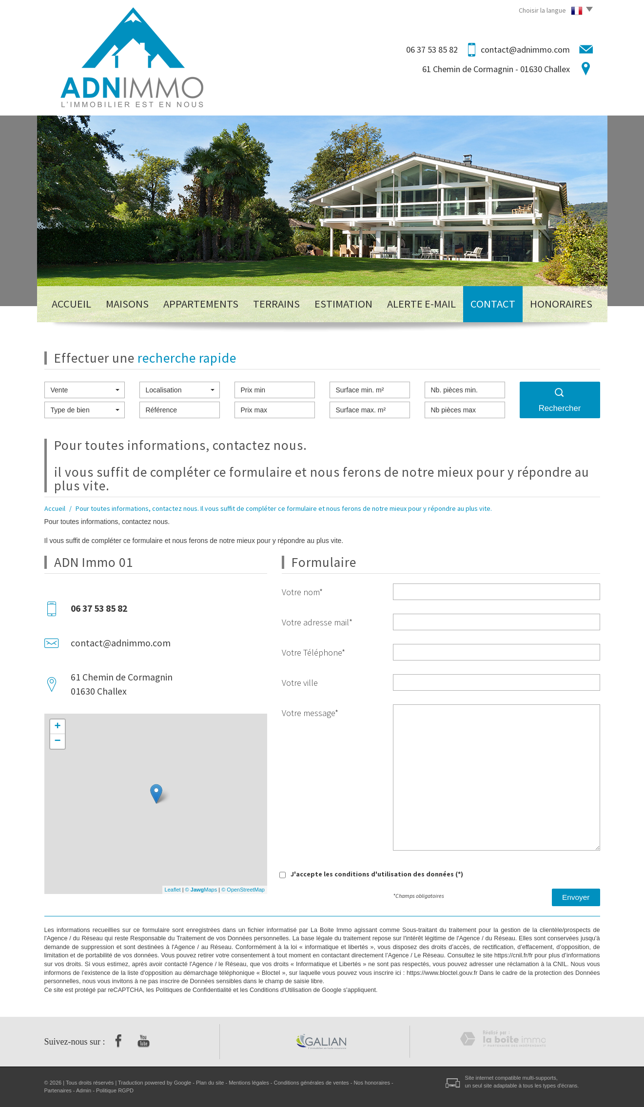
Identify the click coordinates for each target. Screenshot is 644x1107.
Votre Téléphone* (313, 652)
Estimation (343, 304)
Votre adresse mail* (317, 622)
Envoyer (575, 897)
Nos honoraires (371, 1083)
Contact (492, 304)
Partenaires (58, 1090)
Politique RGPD (115, 1090)
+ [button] (57, 726)
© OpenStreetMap (243, 890)
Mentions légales (249, 1083)
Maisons (127, 304)
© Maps (201, 890)
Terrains (276, 304)
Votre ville (300, 682)
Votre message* (310, 713)
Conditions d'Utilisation (281, 990)
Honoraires (561, 304)
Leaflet (173, 890)
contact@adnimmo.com (525, 49)
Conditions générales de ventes (311, 1083)
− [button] (57, 741)
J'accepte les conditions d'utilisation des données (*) (377, 874)
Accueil (71, 304)
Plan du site (210, 1083)
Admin (83, 1090)
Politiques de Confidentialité (193, 990)
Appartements (200, 304)
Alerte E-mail (421, 304)
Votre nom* (302, 592)
